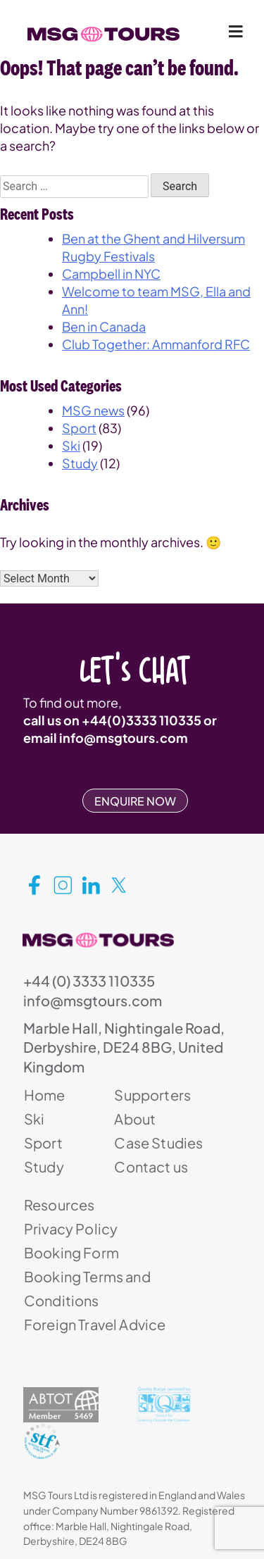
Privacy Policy (71, 1228)
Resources (59, 1204)
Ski (71, 445)
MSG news (93, 410)
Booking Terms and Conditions (87, 1288)
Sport (79, 428)
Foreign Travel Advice (94, 1324)
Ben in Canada (104, 326)
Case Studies (158, 1142)
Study (80, 463)
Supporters (152, 1094)
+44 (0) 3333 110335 (89, 980)
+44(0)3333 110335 (141, 720)
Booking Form (71, 1252)
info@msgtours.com (123, 738)
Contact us (151, 1166)
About (135, 1118)
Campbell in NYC (111, 273)
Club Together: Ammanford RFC (156, 344)
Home (44, 1094)
